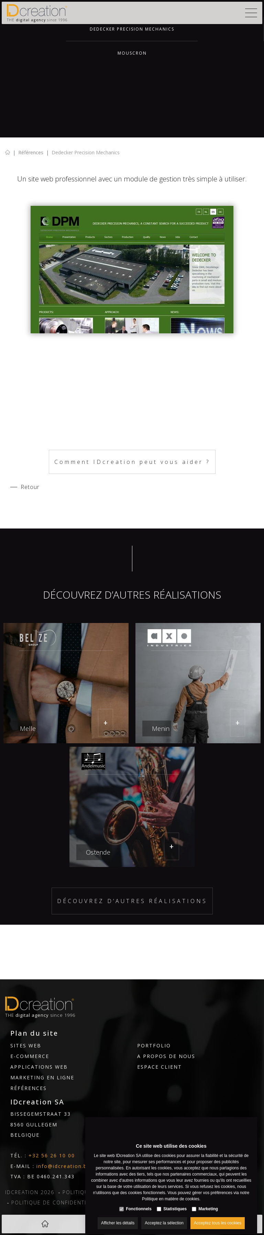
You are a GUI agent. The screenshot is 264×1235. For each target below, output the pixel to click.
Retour (30, 487)
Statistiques (175, 1202)
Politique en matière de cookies (170, 1192)
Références (30, 152)
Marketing (208, 1202)
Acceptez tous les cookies (217, 1216)
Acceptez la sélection (164, 1216)
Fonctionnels (139, 1202)
